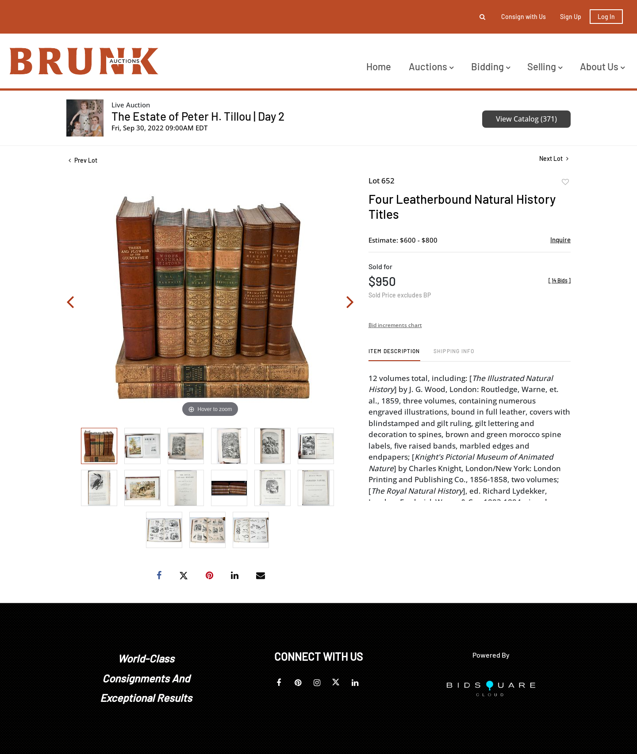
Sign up (570, 16)
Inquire (560, 240)
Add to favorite (565, 182)
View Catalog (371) (526, 119)
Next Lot (553, 158)
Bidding (490, 66)
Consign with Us (523, 16)
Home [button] (378, 66)
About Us (602, 66)
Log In (606, 16)
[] (560, 280)
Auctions (431, 66)
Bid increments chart (395, 325)
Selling (544, 66)
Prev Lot (83, 160)
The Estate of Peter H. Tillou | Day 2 (197, 116)
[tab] (394, 354)
